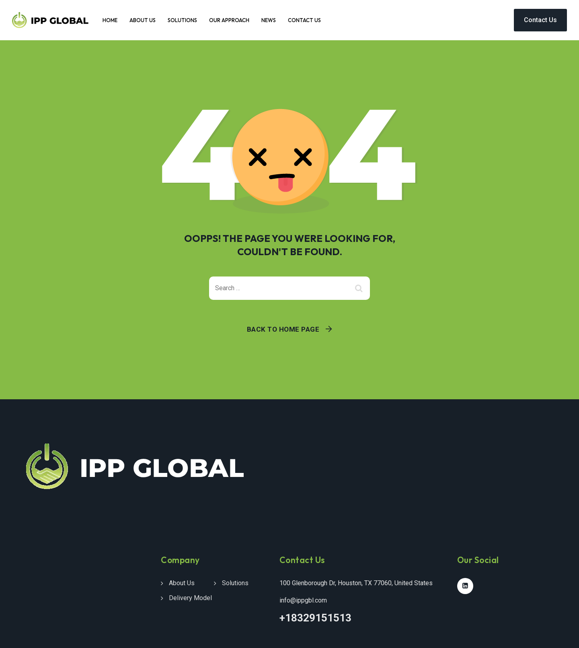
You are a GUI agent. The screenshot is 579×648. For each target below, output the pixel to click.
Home (110, 20)
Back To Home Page (283, 329)
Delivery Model (190, 598)
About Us (142, 20)
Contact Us (304, 20)
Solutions (182, 20)
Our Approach (229, 20)
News (268, 20)
